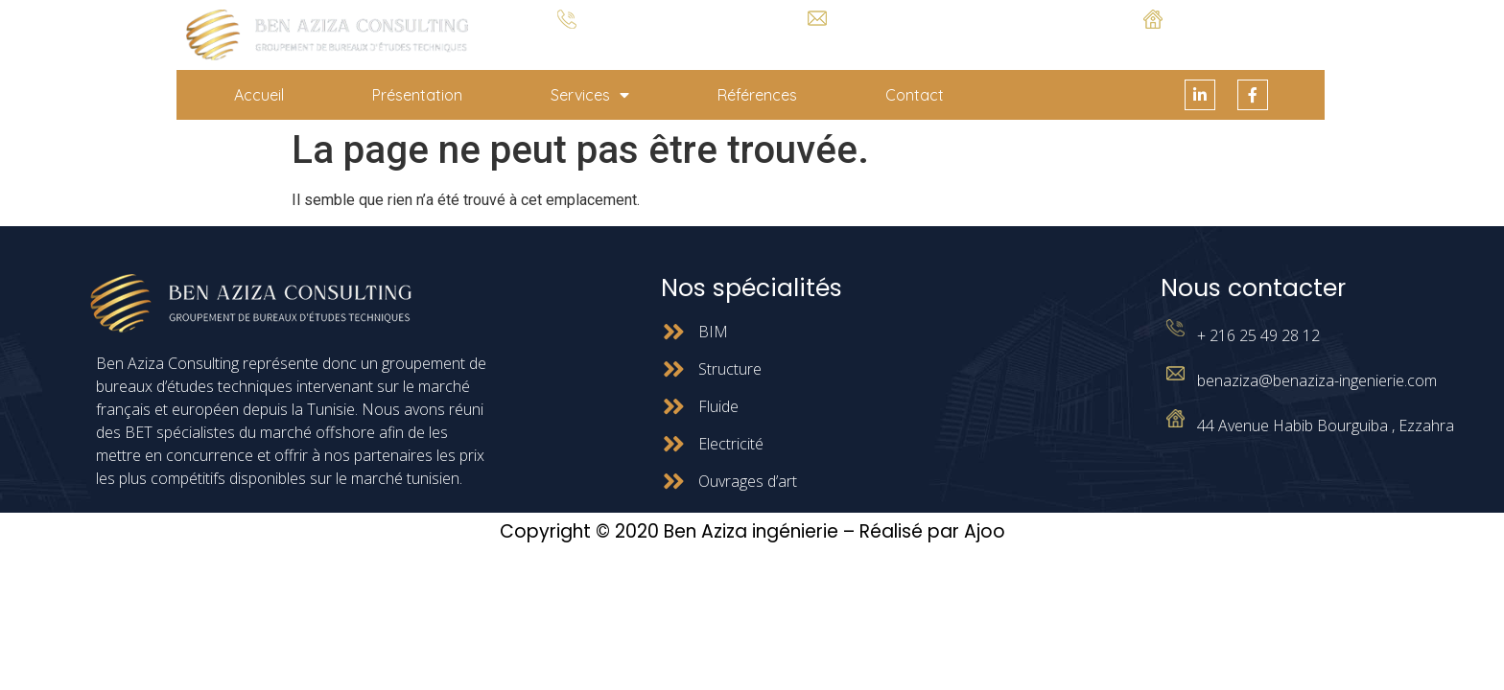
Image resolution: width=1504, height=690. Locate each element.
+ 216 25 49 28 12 (567, 44)
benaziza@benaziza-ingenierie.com (1317, 380)
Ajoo (984, 531)
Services (590, 94)
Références (757, 94)
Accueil (259, 94)
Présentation (417, 94)
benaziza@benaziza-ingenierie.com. (817, 41)
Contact (914, 94)
